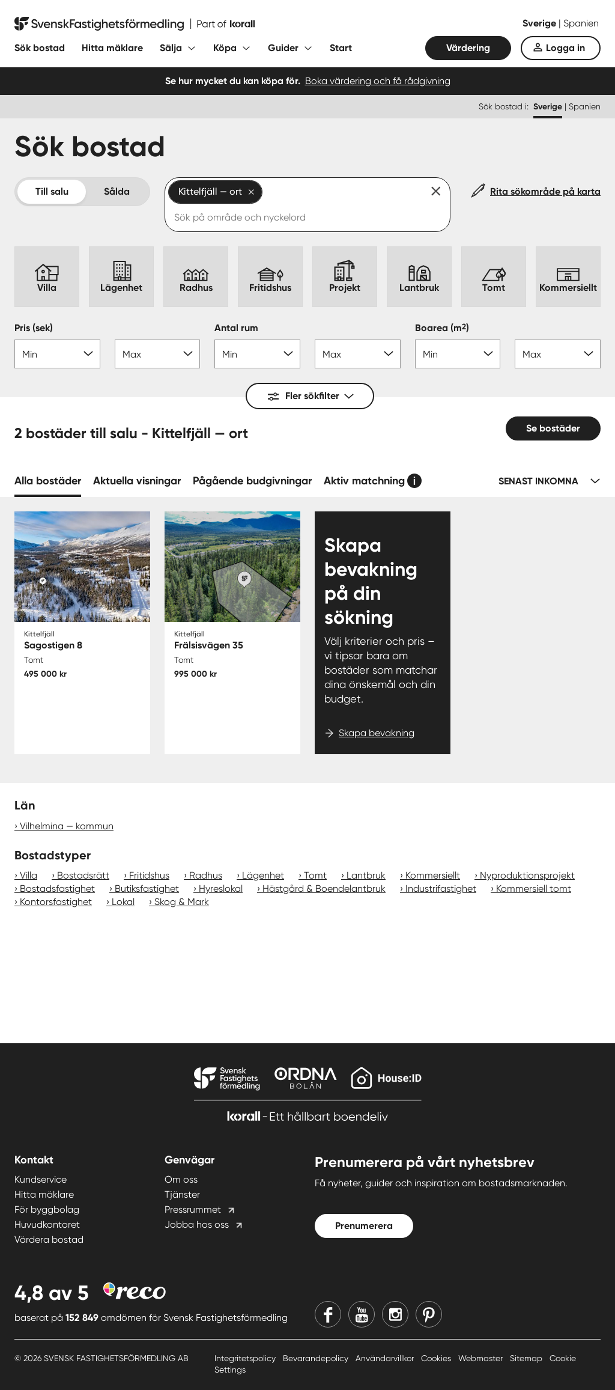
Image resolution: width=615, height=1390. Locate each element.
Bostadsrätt (83, 875)
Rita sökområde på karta (545, 191)
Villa (28, 875)
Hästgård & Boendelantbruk (324, 888)
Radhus (205, 875)
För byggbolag (46, 1209)
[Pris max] (158, 354)
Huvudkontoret (47, 1224)
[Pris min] (57, 354)
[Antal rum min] (257, 354)
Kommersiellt (432, 875)
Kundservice (40, 1179)
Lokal (123, 901)
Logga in (565, 47)
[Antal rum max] (358, 354)
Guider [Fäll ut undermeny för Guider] (283, 47)
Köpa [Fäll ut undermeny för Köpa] (225, 47)
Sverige (541, 23)
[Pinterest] (429, 1314)
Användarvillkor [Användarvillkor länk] (386, 1358)
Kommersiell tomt (533, 888)
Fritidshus (149, 875)
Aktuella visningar (137, 480)
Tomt (315, 875)
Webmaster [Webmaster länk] (481, 1358)
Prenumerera (364, 1225)
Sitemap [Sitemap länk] (527, 1358)
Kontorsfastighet (56, 901)
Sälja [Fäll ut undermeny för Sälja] (171, 47)
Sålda (117, 191)
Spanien (581, 23)
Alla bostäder (47, 480)
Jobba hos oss (197, 1224)
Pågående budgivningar (252, 480)
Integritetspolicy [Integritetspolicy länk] (246, 1358)
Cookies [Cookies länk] (437, 1358)
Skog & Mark (181, 901)
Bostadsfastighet (57, 888)
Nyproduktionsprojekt (527, 875)
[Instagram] (395, 1314)
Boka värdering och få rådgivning (377, 81)
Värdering (468, 47)
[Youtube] (361, 1314)
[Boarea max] (558, 354)
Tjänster (182, 1194)
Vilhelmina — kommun (67, 826)
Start (341, 47)
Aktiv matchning (364, 480)
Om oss (181, 1179)
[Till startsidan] (134, 24)
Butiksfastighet (147, 888)
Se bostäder (553, 428)
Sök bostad (39, 47)
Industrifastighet (440, 888)
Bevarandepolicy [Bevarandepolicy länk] (317, 1358)
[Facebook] (328, 1314)
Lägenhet (263, 875)
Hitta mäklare (112, 47)
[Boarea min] (458, 354)
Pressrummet (193, 1209)
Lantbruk (366, 875)
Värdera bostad (48, 1239)
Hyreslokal (221, 888)
